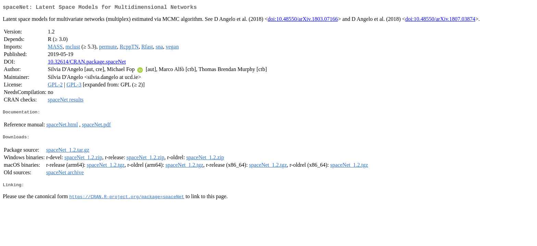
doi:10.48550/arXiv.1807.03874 (440, 20)
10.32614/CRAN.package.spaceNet (87, 63)
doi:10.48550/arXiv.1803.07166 (303, 20)
